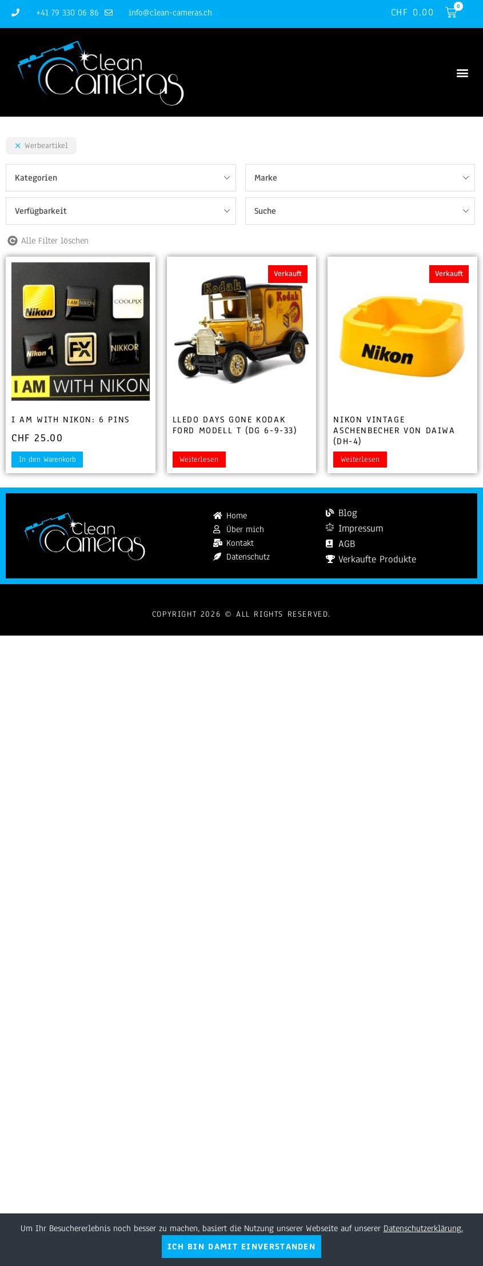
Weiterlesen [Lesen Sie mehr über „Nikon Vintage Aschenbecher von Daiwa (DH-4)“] (360, 459)
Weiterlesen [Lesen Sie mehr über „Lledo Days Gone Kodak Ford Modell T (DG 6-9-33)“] (198, 459)
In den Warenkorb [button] (47, 459)
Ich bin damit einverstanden (241, 1246)
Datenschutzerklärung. (423, 1228)
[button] (462, 72)
